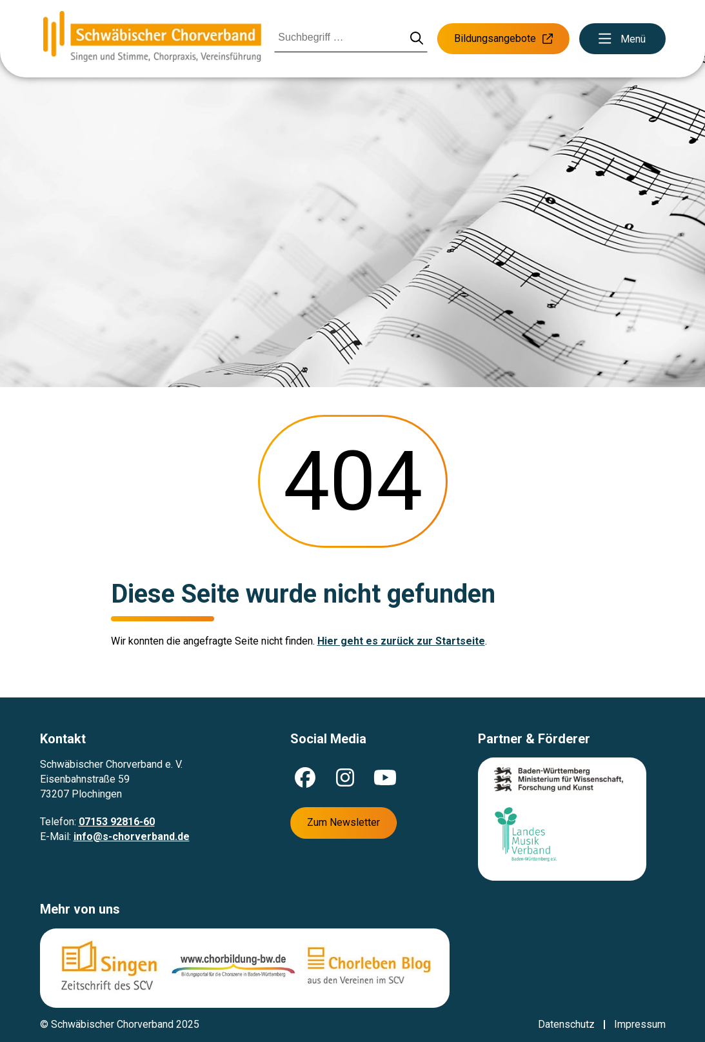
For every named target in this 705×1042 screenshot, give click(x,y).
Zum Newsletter (343, 822)
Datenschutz (566, 1024)
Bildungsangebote (503, 38)
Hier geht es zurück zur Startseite (401, 641)
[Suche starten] (416, 39)
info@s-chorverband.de (132, 836)
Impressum (640, 1024)
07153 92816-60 (117, 822)
